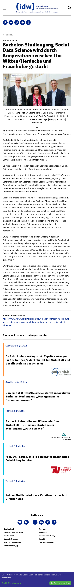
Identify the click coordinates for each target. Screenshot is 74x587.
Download (37, 122)
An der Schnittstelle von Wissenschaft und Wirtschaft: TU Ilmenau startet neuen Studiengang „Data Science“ (33, 425)
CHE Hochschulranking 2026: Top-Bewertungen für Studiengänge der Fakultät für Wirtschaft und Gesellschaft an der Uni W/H (38, 360)
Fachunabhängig (11, 545)
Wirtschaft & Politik (12, 542)
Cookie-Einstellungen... (11, 583)
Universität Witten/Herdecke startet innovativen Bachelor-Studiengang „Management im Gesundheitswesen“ (38, 396)
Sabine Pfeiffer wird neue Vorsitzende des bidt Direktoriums (37, 497)
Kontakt (42, 539)
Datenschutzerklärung (47, 536)
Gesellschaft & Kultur (13, 532)
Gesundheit (9, 535)
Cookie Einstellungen (46, 542)
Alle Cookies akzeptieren (60, 583)
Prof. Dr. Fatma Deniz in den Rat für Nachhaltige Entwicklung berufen (37, 458)
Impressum (43, 532)
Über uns (42, 529)
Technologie (9, 529)
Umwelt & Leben (11, 539)
